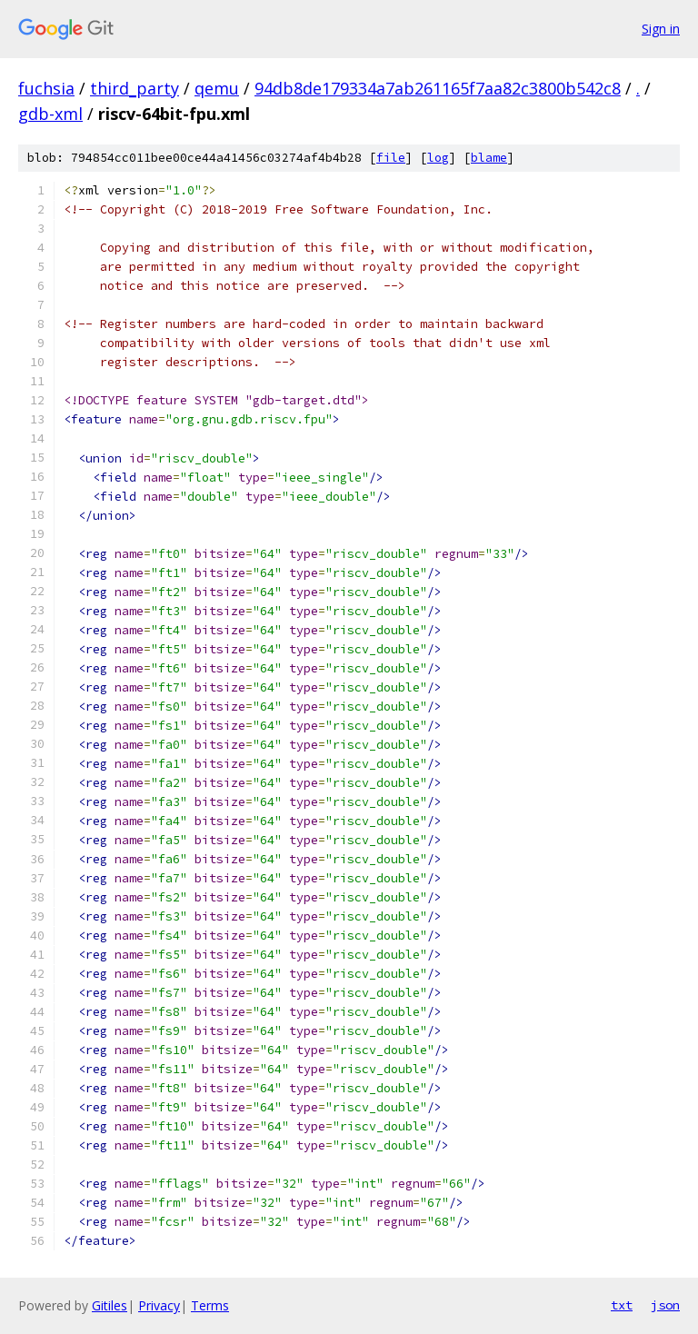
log (438, 157)
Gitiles (109, 1305)
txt (622, 1305)
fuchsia (46, 88)
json (665, 1305)
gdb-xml (50, 113)
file (390, 157)
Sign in (661, 28)
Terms (210, 1305)
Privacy (159, 1305)
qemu (216, 88)
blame (489, 157)
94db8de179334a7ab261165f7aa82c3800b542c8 (437, 88)
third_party (134, 88)
